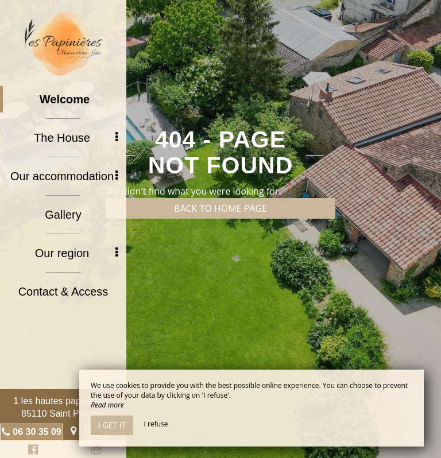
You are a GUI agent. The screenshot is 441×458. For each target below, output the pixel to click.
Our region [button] (76, 253)
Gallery (63, 214)
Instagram (94, 451)
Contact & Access (63, 291)
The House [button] (76, 137)
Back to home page (220, 208)
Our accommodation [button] (64, 176)
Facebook (31, 451)
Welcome (65, 99)
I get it (112, 425)
